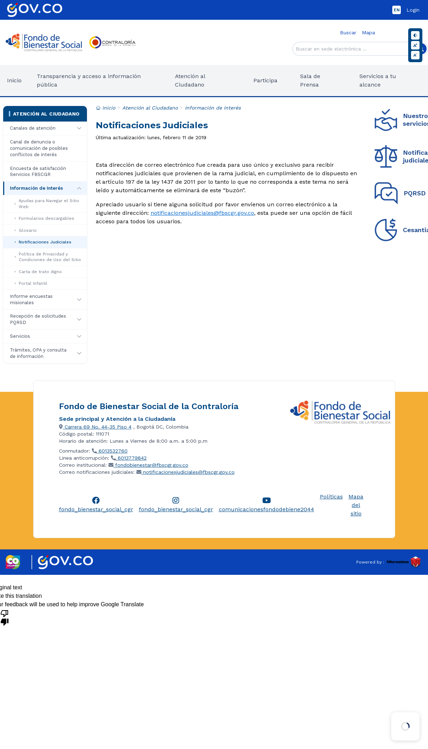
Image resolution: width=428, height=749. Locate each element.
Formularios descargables (44, 218)
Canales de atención (32, 128)
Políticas (331, 496)
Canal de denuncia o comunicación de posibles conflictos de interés (39, 148)
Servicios (20, 336)
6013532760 (110, 451)
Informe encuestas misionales (31, 299)
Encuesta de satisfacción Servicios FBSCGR (38, 171)
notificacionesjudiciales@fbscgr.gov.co (202, 213)
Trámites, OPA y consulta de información (38, 353)
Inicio (14, 80)
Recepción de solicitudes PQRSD (38, 319)
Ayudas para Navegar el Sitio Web (46, 203)
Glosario (25, 230)
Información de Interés (36, 188)
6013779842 (129, 458)
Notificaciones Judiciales (42, 242)
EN (397, 9)
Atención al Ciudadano (44, 114)
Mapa (368, 32)
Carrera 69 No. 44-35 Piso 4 (95, 427)
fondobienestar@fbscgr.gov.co (148, 465)
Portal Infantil (30, 283)
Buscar (348, 32)
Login (413, 10)
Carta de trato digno (38, 271)
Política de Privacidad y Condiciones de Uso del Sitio (47, 257)
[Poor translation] (4, 617)
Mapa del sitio (355, 505)
